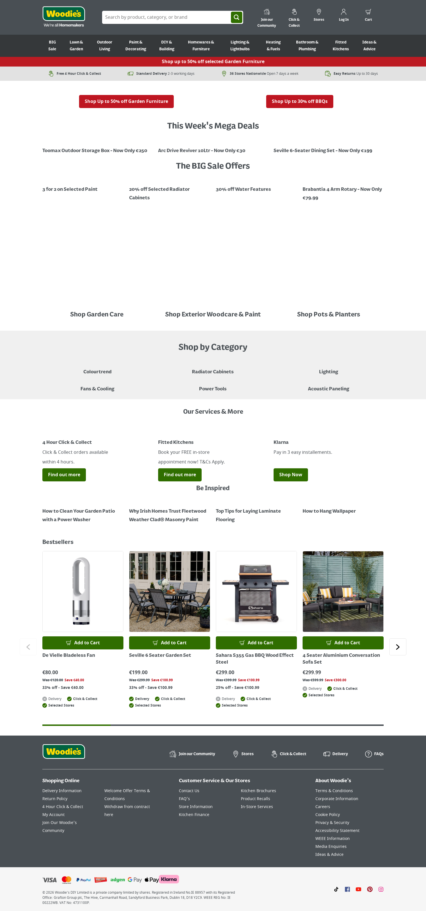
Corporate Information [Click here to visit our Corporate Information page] (336, 799)
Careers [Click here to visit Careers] (322, 807)
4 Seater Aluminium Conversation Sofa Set (341, 659)
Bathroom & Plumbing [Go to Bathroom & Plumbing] (307, 45)
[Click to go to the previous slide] (28, 646)
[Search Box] (172, 17)
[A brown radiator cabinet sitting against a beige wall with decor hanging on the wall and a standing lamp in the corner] (213, 367)
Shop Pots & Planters (328, 314)
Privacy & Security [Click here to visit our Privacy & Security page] (332, 823)
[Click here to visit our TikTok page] (336, 889)
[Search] (236, 17)
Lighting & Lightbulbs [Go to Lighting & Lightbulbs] (240, 45)
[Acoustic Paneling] (328, 385)
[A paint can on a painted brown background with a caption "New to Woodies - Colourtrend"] (97, 367)
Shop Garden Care (97, 314)
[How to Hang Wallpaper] (343, 507)
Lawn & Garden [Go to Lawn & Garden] (76, 45)
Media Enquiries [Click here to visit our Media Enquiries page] (331, 847)
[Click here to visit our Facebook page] (347, 889)
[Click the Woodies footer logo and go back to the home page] (63, 755)
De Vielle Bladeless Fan (68, 656)
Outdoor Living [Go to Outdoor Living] (104, 45)
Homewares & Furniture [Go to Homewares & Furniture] (201, 45)
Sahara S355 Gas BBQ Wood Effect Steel (255, 659)
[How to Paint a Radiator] (169, 511)
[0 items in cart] (368, 16)
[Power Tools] (213, 385)
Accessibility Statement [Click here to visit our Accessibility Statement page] (337, 831)
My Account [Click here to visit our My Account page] (53, 815)
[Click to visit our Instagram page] (381, 889)
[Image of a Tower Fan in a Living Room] (97, 385)
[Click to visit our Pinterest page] (370, 889)
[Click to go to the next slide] (397, 646)
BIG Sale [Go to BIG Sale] (52, 45)
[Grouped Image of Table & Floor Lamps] (328, 367)
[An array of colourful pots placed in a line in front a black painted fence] (329, 303)
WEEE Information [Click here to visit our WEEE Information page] (332, 839)
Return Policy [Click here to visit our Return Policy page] (54, 799)
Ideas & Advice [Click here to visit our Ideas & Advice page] (329, 855)
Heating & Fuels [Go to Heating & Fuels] (273, 45)
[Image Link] (97, 303)
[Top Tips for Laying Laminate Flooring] (256, 511)
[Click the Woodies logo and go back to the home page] (63, 17)
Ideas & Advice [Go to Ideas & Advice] (369, 45)
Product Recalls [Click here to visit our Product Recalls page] (255, 799)
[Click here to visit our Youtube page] (358, 889)
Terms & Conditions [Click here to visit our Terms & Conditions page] (334, 791)
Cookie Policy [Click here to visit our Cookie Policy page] (327, 815)
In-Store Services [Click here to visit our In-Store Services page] (257, 807)
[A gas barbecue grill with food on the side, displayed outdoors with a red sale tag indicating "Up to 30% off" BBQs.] (300, 90)
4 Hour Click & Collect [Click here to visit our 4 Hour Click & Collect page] (62, 807)
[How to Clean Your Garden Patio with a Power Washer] (82, 511)
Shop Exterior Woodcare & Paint (213, 314)
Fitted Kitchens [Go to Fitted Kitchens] (341, 45)
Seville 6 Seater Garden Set (160, 656)
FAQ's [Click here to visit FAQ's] (184, 799)
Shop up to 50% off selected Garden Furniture (213, 61)
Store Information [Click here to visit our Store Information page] (196, 807)
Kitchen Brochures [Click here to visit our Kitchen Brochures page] (258, 791)
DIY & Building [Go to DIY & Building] (166, 45)
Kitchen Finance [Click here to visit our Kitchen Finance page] (194, 815)
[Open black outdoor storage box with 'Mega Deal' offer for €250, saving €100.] (97, 146)
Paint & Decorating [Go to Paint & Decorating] (135, 45)
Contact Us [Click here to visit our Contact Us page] (189, 791)
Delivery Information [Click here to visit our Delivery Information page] (62, 791)
